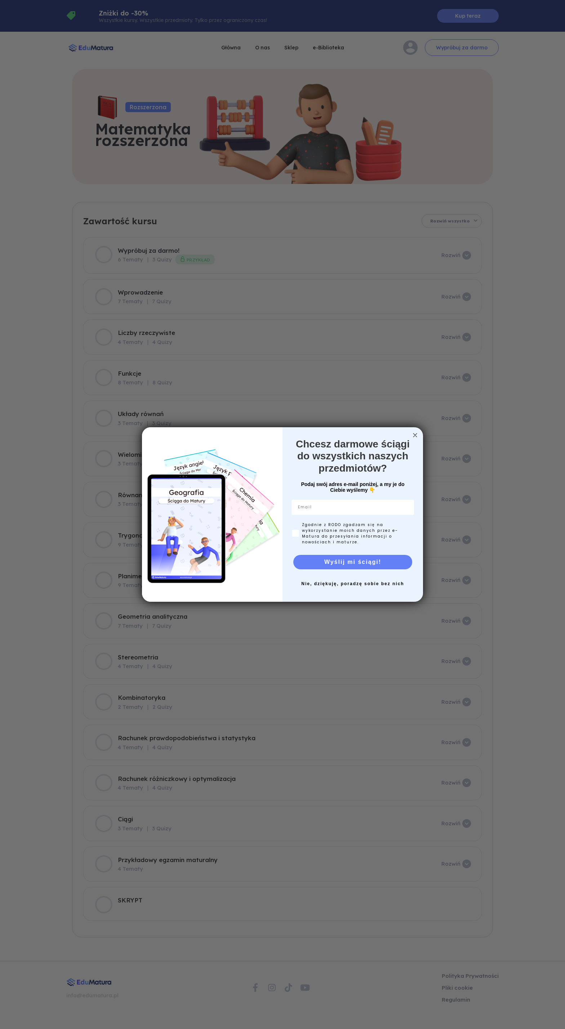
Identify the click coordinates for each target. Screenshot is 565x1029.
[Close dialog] (415, 435)
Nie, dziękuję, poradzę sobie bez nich (352, 583)
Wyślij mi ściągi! (352, 562)
